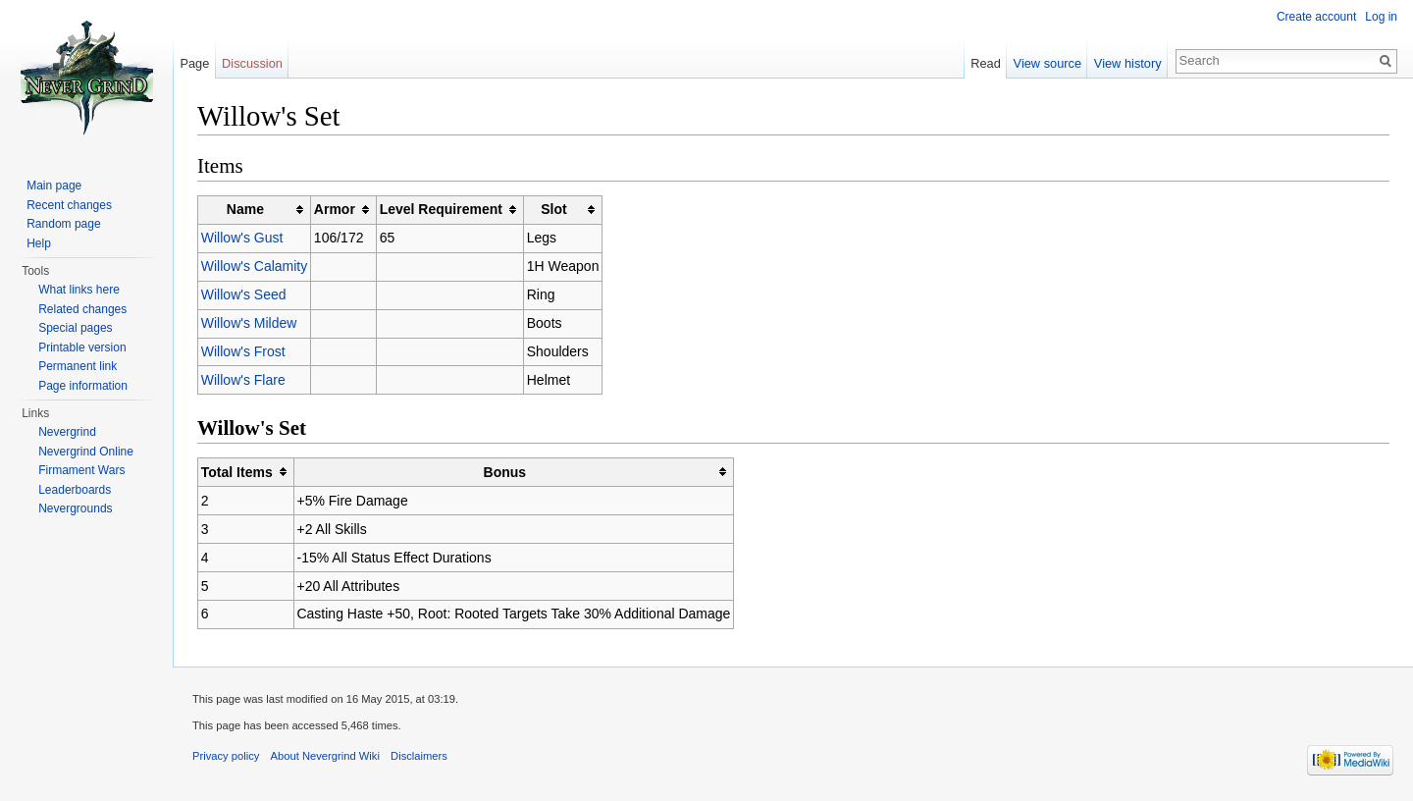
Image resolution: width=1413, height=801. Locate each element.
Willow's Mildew (249, 323)
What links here (79, 289)
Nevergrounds (75, 508)
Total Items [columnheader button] (237, 472)
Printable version (82, 347)
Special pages (75, 328)
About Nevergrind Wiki (325, 756)
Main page (53, 185)
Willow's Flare (243, 380)
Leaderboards (74, 490)
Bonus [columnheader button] (505, 472)
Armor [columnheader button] (334, 209)
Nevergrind (67, 432)
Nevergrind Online (85, 451)
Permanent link (77, 366)
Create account (1316, 17)
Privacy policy (225, 756)
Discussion (252, 63)
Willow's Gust (242, 237)
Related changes (82, 309)
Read (985, 63)
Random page (63, 224)
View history (1128, 63)
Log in (1381, 17)
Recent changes (69, 205)
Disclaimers (419, 756)
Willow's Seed (244, 294)
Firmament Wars (81, 470)
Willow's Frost (243, 351)
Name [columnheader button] (245, 209)
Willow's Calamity (254, 266)
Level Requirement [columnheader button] (441, 209)
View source (1047, 63)
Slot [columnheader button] (553, 209)
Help (38, 243)
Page (194, 63)
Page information (83, 386)
